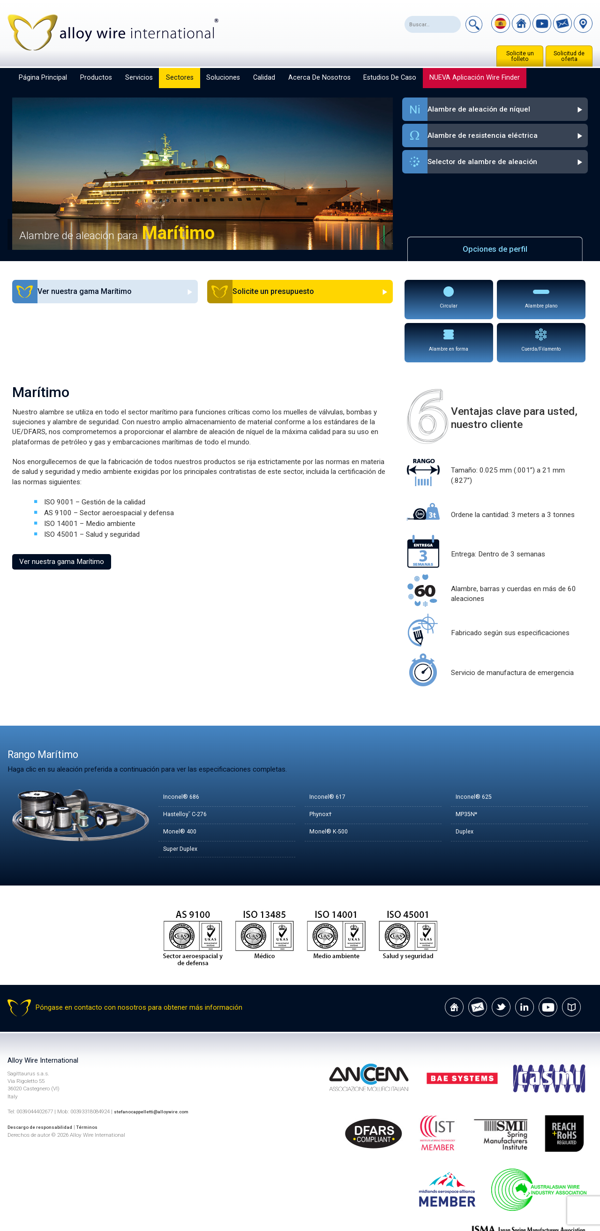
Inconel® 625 (477, 752)
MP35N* (469, 769)
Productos (96, 78)
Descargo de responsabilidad (45, 1084)
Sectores (180, 78)
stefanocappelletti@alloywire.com (158, 1068)
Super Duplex (183, 804)
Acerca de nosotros (319, 78)
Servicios (139, 78)
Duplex (466, 786)
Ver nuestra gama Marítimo (61, 515)
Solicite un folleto (520, 56)
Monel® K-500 (332, 786)
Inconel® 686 (184, 752)
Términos (99, 1084)
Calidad (264, 78)
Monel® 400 (182, 786)
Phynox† (323, 769)
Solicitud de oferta (569, 56)
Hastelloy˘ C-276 (190, 769)
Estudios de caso (389, 78)
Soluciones (223, 78)
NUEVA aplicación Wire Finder (474, 78)
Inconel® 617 (330, 752)
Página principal (43, 78)
